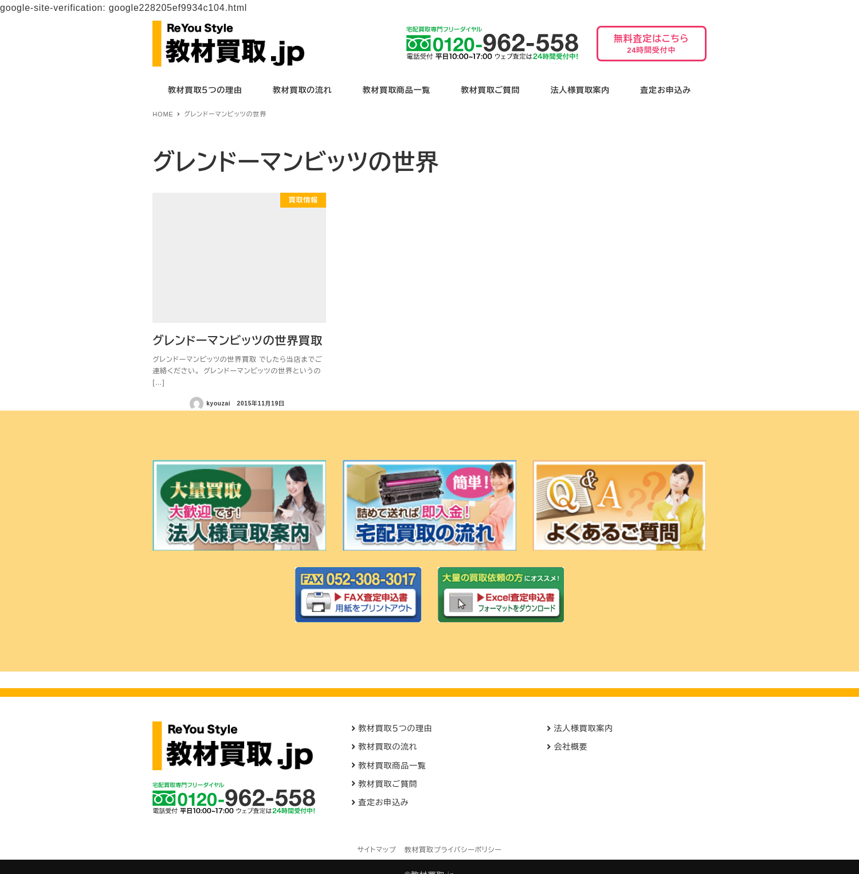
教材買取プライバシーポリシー (453, 850)
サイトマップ (376, 850)
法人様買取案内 (583, 728)
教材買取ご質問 (387, 784)
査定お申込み (383, 802)
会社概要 (570, 746)
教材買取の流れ (387, 746)
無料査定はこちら (651, 47)
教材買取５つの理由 (395, 728)
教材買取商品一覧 (392, 765)
